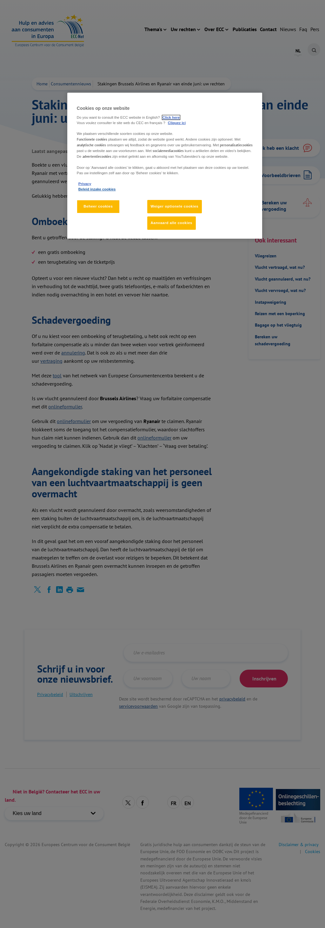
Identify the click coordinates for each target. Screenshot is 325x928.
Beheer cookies (98, 206)
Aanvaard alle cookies (171, 223)
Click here (171, 117)
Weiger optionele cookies (175, 206)
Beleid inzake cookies (97, 189)
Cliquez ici (177, 123)
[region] (164, 165)
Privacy (84, 184)
